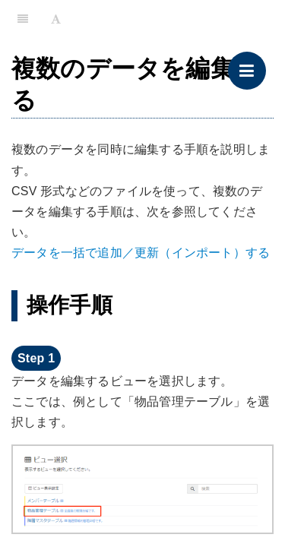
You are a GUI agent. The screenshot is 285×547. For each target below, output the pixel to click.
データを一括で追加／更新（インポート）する (140, 252)
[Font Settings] (56, 19)
